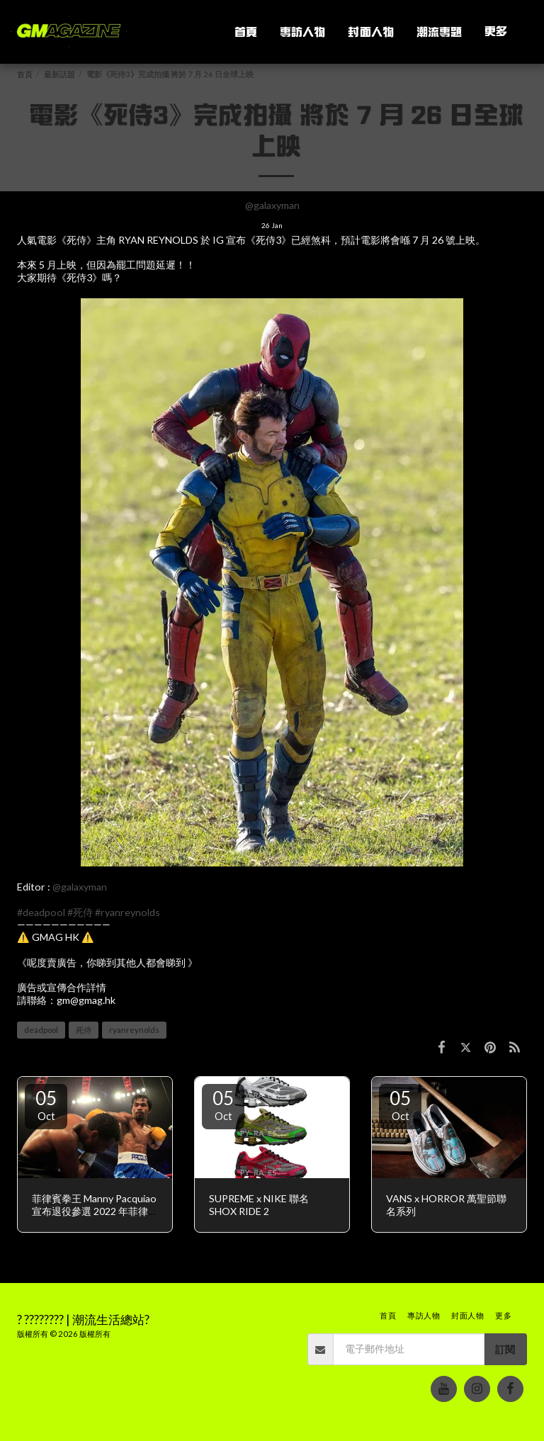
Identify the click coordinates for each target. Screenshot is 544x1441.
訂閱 (505, 1349)
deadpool (41, 1029)
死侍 (83, 1029)
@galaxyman (272, 205)
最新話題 (59, 74)
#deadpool (41, 912)
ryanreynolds (134, 1029)
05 (46, 1104)
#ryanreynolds (127, 912)
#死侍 (80, 912)
